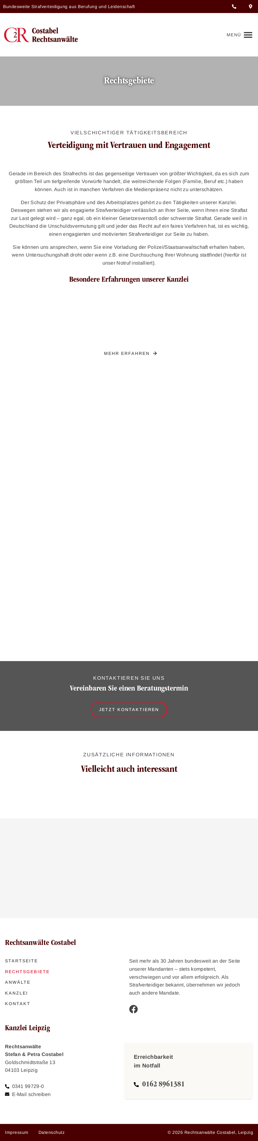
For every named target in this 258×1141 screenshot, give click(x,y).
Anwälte (17, 982)
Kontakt (17, 1003)
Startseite (21, 960)
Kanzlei (16, 993)
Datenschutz (51, 1132)
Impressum (17, 1132)
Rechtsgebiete (27, 971)
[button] (238, 35)
